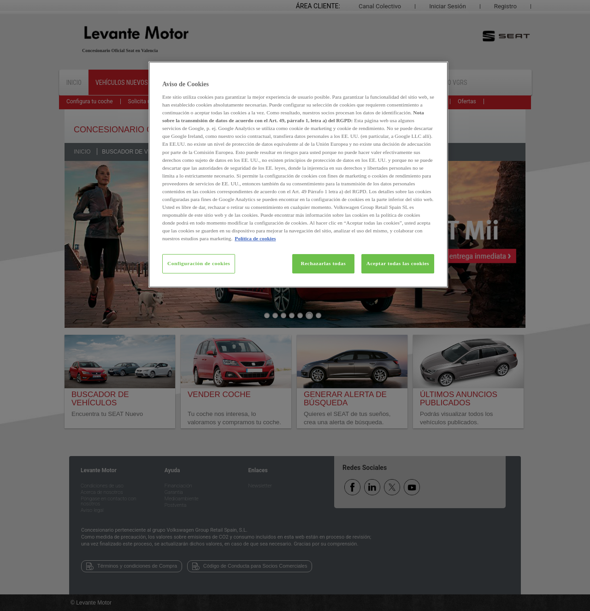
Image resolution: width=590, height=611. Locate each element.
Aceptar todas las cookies (397, 263)
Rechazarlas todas (323, 263)
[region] (298, 174)
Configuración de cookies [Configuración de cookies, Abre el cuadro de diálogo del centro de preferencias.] (198, 263)
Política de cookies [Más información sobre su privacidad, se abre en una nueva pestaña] (255, 238)
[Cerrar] (435, 72)
